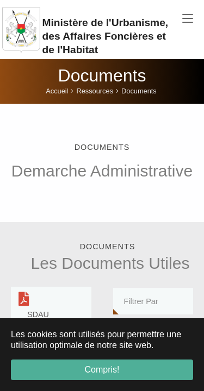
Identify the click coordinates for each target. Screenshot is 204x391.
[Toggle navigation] (187, 19)
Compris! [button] (101, 369)
